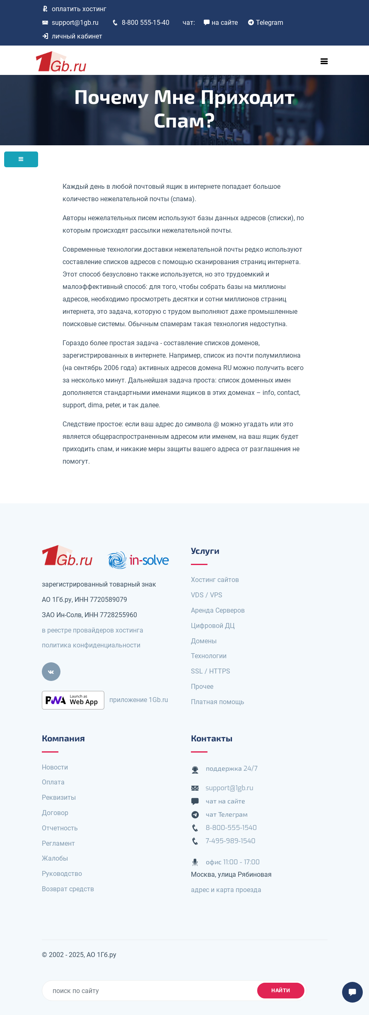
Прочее (202, 686)
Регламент (58, 843)
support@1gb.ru (70, 22)
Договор (55, 813)
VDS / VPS (206, 595)
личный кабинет (72, 36)
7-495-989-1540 (231, 841)
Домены (204, 641)
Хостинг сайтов (215, 580)
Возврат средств (68, 889)
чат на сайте (226, 801)
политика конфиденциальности (91, 645)
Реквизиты (59, 797)
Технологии (209, 656)
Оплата (53, 782)
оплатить (74, 9)
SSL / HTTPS (210, 671)
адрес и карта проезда (226, 890)
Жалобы (55, 858)
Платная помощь (217, 702)
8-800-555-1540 (231, 827)
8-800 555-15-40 (140, 22)
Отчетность (60, 828)
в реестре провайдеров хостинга (92, 630)
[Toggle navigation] (324, 61)
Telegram (265, 22)
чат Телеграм (227, 814)
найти (280, 990)
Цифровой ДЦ (213, 626)
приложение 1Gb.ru (138, 700)
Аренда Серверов (218, 610)
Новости (55, 767)
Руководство (62, 874)
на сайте (220, 22)
